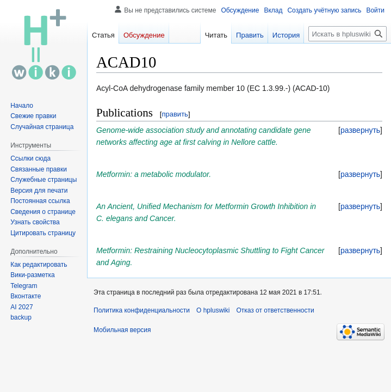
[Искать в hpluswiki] (347, 33)
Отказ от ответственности (275, 310)
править (175, 114)
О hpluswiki (212, 310)
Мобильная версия (122, 330)
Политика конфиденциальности (142, 310)
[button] (360, 130)
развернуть (360, 130)
